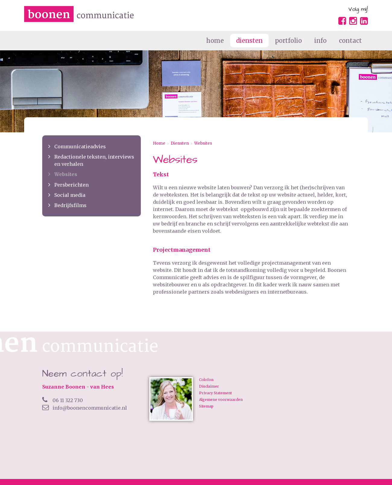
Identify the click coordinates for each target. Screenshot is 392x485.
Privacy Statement (215, 393)
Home (159, 143)
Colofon (206, 380)
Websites (203, 143)
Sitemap (206, 406)
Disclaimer (209, 386)
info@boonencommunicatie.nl (84, 408)
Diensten (180, 143)
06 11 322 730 (62, 400)
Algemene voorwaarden (221, 400)
